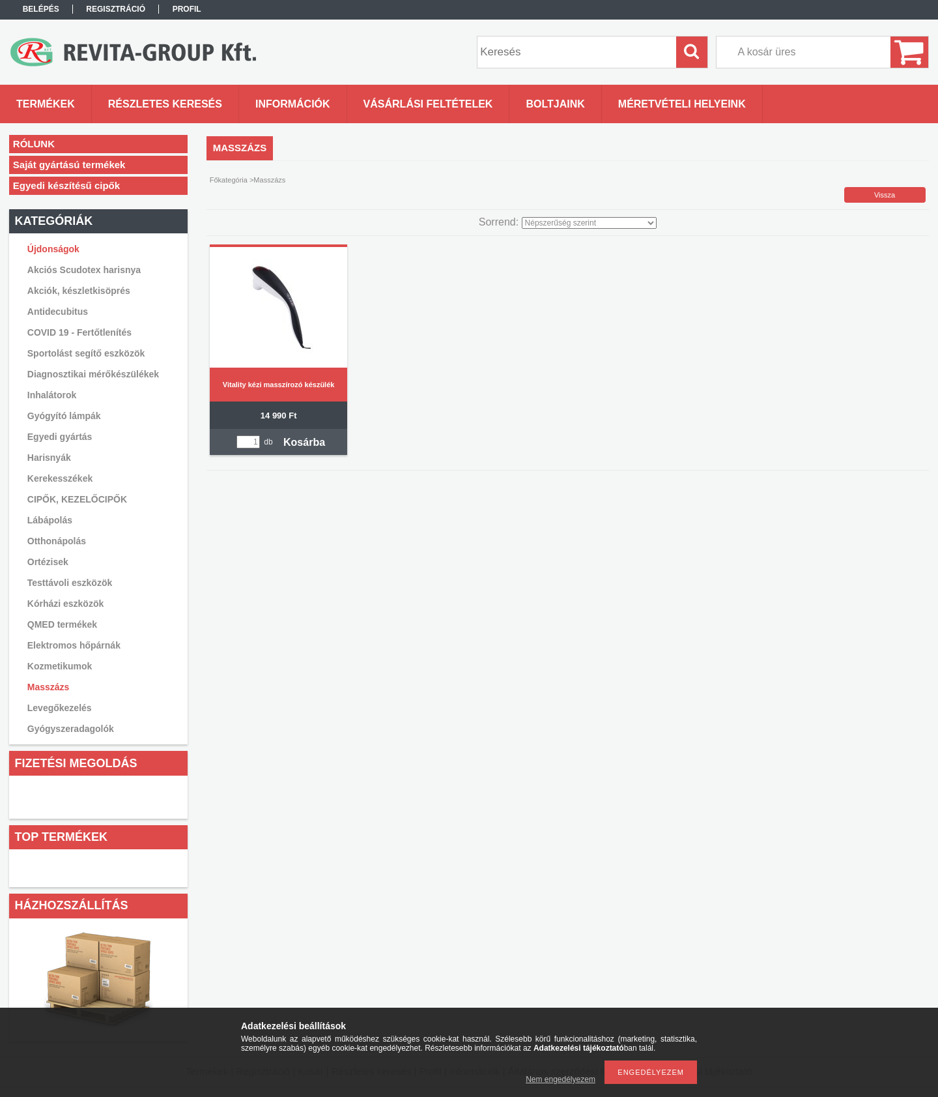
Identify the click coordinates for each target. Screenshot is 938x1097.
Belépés (41, 9)
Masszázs (48, 687)
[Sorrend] (589, 223)
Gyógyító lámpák (64, 416)
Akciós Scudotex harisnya (84, 270)
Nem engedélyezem (560, 1079)
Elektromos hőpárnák (74, 645)
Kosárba (304, 442)
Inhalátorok (51, 395)
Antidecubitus (57, 311)
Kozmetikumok (59, 666)
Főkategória (229, 180)
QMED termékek (62, 624)
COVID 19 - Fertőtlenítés (79, 332)
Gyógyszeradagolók (70, 729)
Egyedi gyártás (59, 436)
